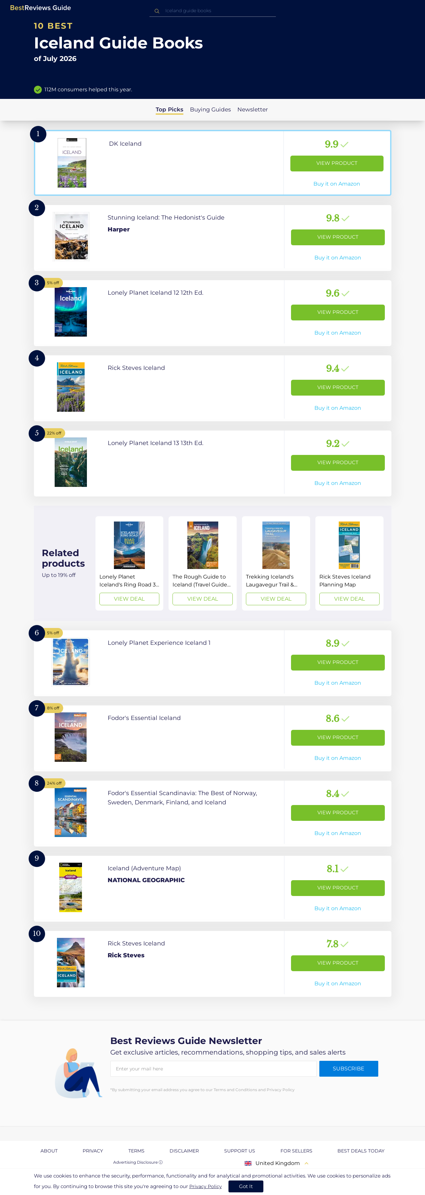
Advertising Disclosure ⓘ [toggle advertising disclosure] (138, 1162)
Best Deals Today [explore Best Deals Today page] (361, 1151)
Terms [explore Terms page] (136, 1151)
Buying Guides (210, 109)
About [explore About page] (49, 1151)
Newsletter (252, 109)
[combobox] (212, 11)
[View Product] (212, 163)
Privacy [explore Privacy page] (93, 1151)
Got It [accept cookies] (246, 1186)
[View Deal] (129, 563)
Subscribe (348, 1068)
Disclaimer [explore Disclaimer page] (184, 1151)
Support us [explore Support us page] (239, 1151)
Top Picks (169, 109)
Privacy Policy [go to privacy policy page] (205, 1186)
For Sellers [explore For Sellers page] (296, 1151)
